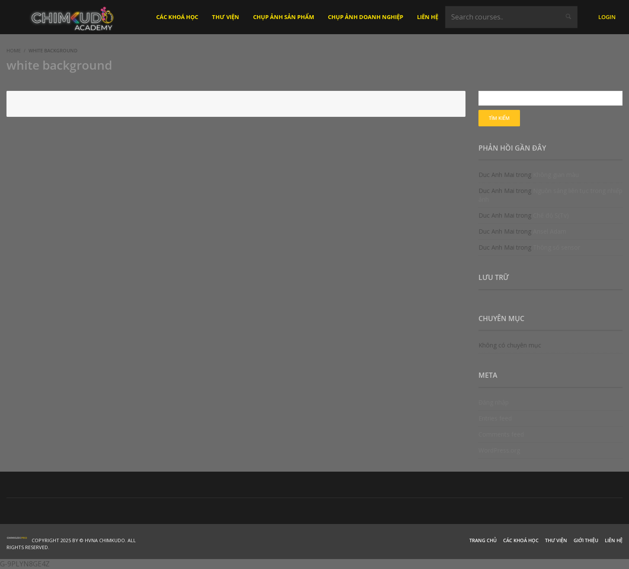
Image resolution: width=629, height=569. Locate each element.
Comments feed (501, 434)
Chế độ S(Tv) (551, 215)
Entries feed (495, 418)
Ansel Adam (549, 231)
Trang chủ (483, 540)
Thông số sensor (556, 247)
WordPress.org (499, 450)
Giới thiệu (586, 540)
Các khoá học (521, 540)
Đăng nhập (493, 402)
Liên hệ (614, 540)
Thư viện (556, 540)
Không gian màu (556, 174)
